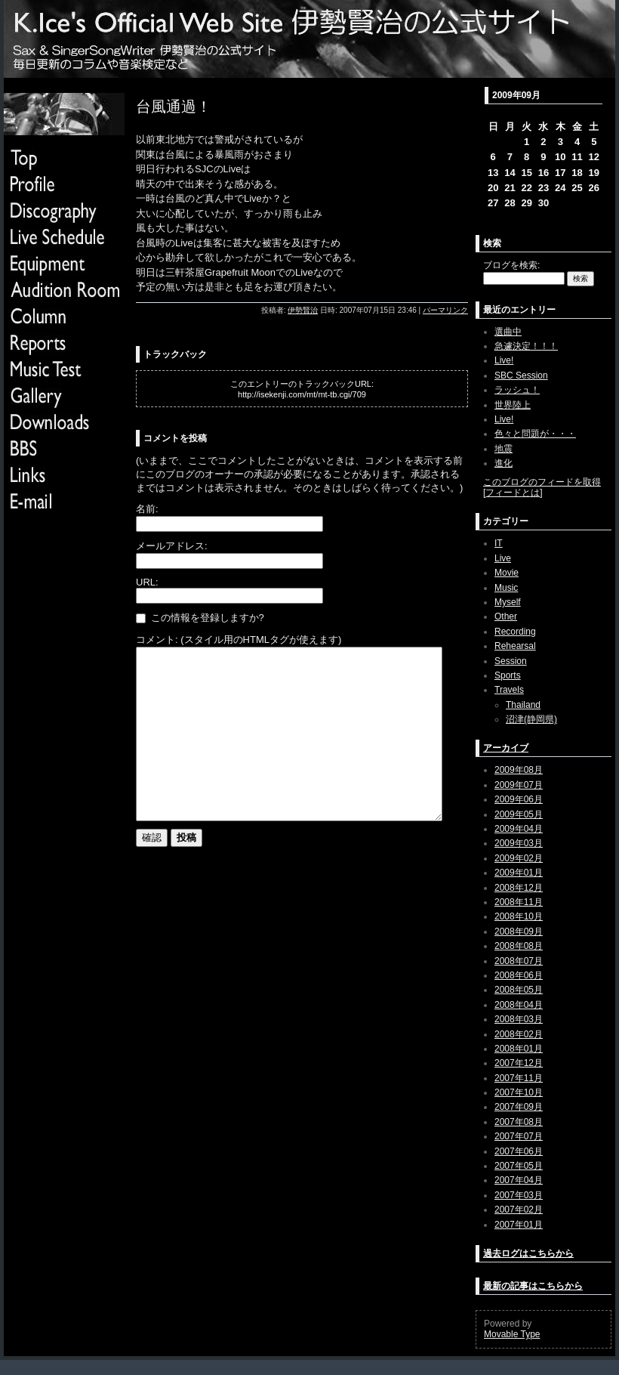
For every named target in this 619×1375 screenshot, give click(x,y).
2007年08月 (518, 1122)
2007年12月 (518, 1063)
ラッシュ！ (517, 390)
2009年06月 (518, 799)
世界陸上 (512, 405)
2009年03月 (518, 843)
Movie (506, 572)
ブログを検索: (511, 265)
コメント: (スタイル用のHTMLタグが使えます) (238, 639)
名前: (147, 508)
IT (498, 543)
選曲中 (508, 331)
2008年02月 (518, 1034)
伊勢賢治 (303, 310)
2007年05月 (518, 1165)
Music (506, 587)
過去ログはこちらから (528, 1253)
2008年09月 (518, 931)
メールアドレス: (172, 546)
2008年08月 (518, 946)
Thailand (523, 705)
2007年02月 (518, 1209)
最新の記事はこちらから (533, 1286)
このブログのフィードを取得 (542, 482)
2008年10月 (518, 916)
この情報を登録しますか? (200, 617)
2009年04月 (518, 828)
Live (502, 558)
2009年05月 (518, 814)
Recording (515, 631)
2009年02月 (518, 858)
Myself (507, 602)
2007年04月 (518, 1180)
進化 (503, 463)
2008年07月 (518, 961)
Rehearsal (515, 646)
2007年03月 (518, 1195)
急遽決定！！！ (526, 346)
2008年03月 (518, 1019)
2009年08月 (518, 770)
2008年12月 (518, 887)
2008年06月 (518, 975)
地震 (503, 448)
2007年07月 (518, 1136)
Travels (509, 689)
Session (510, 661)
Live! (503, 360)
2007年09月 (518, 1107)
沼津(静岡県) (531, 719)
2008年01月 (518, 1048)
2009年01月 (518, 872)
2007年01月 (518, 1224)
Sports (507, 675)
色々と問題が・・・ (535, 433)
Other (505, 616)
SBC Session (521, 375)
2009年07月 (518, 785)
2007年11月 (518, 1078)
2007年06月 (518, 1151)
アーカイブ (505, 748)
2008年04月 (518, 1005)
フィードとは (512, 492)
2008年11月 (518, 902)
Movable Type (512, 1334)
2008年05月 (518, 989)
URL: (147, 582)
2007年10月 (518, 1092)
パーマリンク (445, 310)
